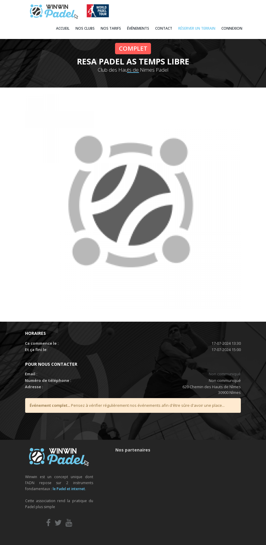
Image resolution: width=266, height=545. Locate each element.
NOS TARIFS (111, 28)
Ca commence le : (42, 343)
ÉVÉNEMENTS (138, 28)
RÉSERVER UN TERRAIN (196, 28)
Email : (31, 374)
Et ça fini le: (36, 349)
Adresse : (34, 386)
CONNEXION (231, 28)
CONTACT (163, 28)
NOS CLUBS (85, 28)
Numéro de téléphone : (48, 380)
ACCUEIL (62, 28)
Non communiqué (225, 374)
